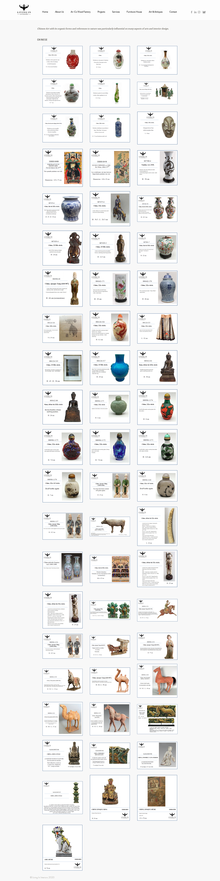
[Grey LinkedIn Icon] (195, 12)
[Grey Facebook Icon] (191, 12)
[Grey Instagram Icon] (199, 12)
